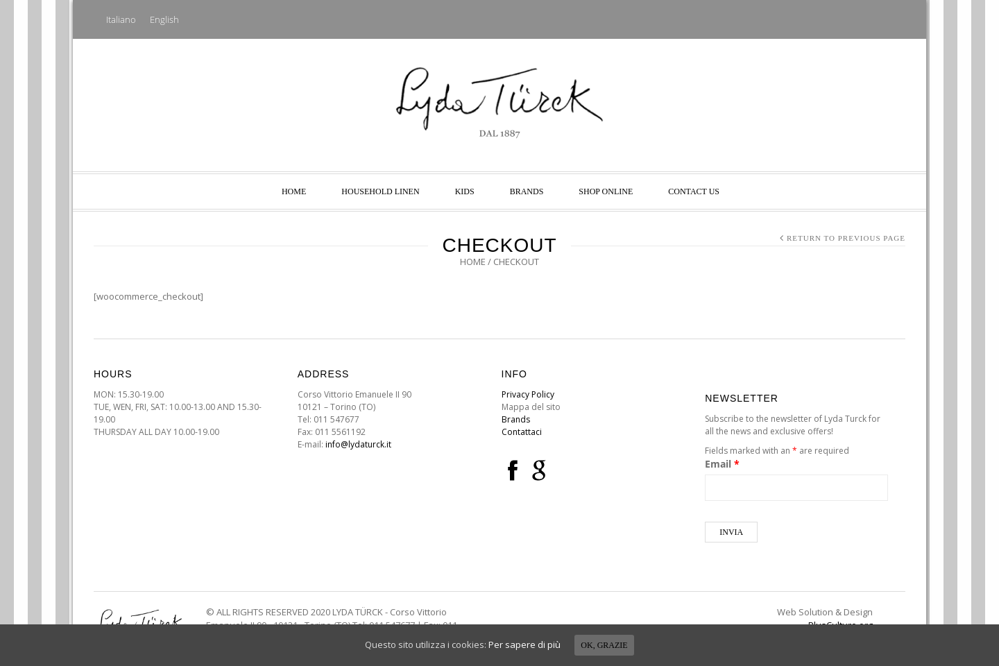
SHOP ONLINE (606, 191)
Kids (465, 191)
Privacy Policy (528, 394)
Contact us (693, 191)
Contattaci (522, 432)
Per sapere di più (524, 644)
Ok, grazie (604, 645)
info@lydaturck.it (358, 444)
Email (722, 463)
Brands (527, 191)
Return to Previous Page (846, 238)
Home (294, 191)
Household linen (380, 191)
